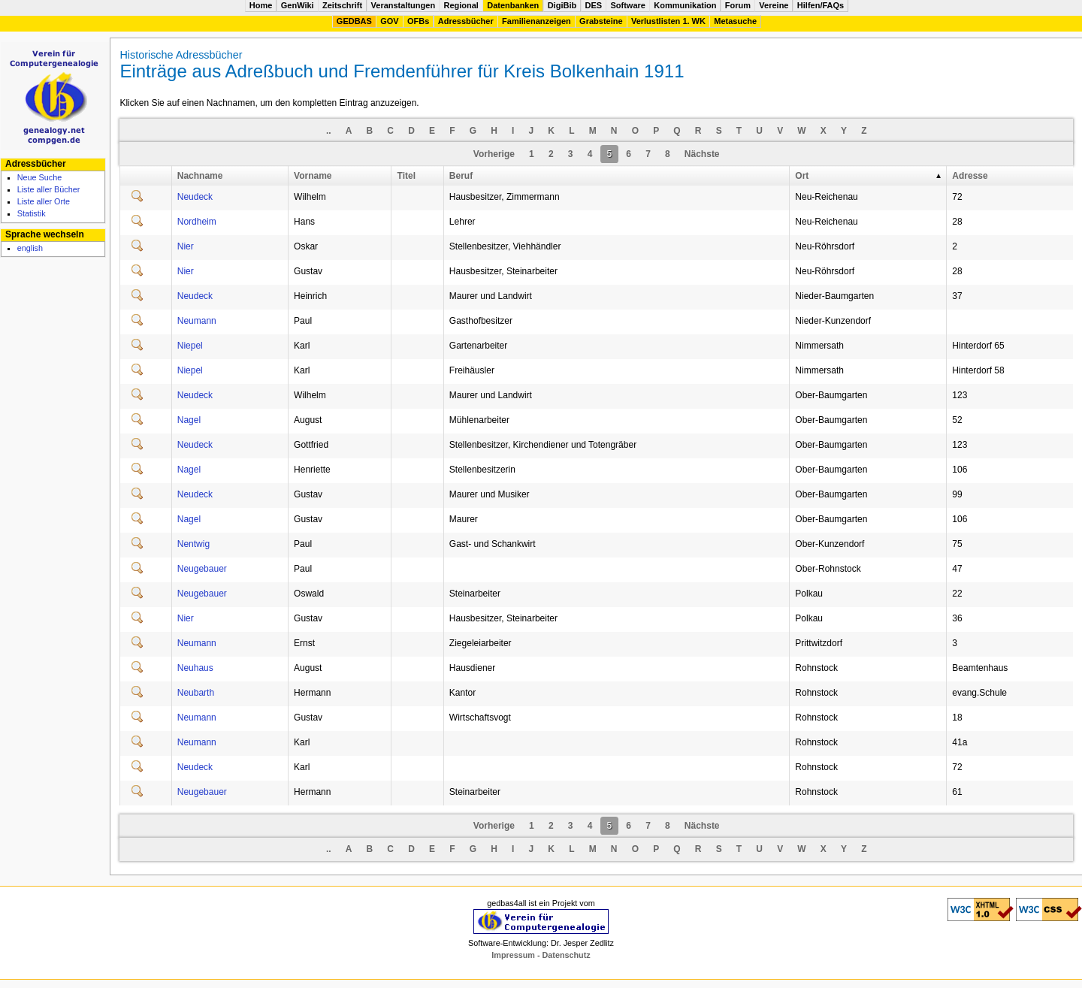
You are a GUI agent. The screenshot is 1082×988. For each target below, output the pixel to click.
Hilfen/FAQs (820, 5)
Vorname (312, 176)
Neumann (196, 321)
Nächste (702, 154)
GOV (389, 21)
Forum (738, 5)
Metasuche (735, 21)
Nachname (200, 176)
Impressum (514, 954)
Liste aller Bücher (48, 189)
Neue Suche (39, 177)
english (30, 247)
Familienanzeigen (536, 21)
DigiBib (562, 5)
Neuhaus (195, 668)
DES (594, 5)
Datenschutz (567, 954)
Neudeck (195, 197)
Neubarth (195, 692)
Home (261, 5)
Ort (801, 176)
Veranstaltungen (403, 5)
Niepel (190, 345)
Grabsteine (600, 21)
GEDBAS (354, 21)
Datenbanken (513, 5)
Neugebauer (202, 568)
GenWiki (297, 5)
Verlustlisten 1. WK (668, 21)
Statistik (31, 213)
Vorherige (494, 154)
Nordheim (196, 221)
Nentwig (193, 544)
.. (328, 130)
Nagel (189, 420)
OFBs (418, 21)
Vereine (773, 5)
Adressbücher (466, 21)
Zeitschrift (342, 5)
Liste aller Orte (43, 201)
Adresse (969, 176)
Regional (460, 5)
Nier (185, 246)
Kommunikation (685, 5)
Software (627, 5)
